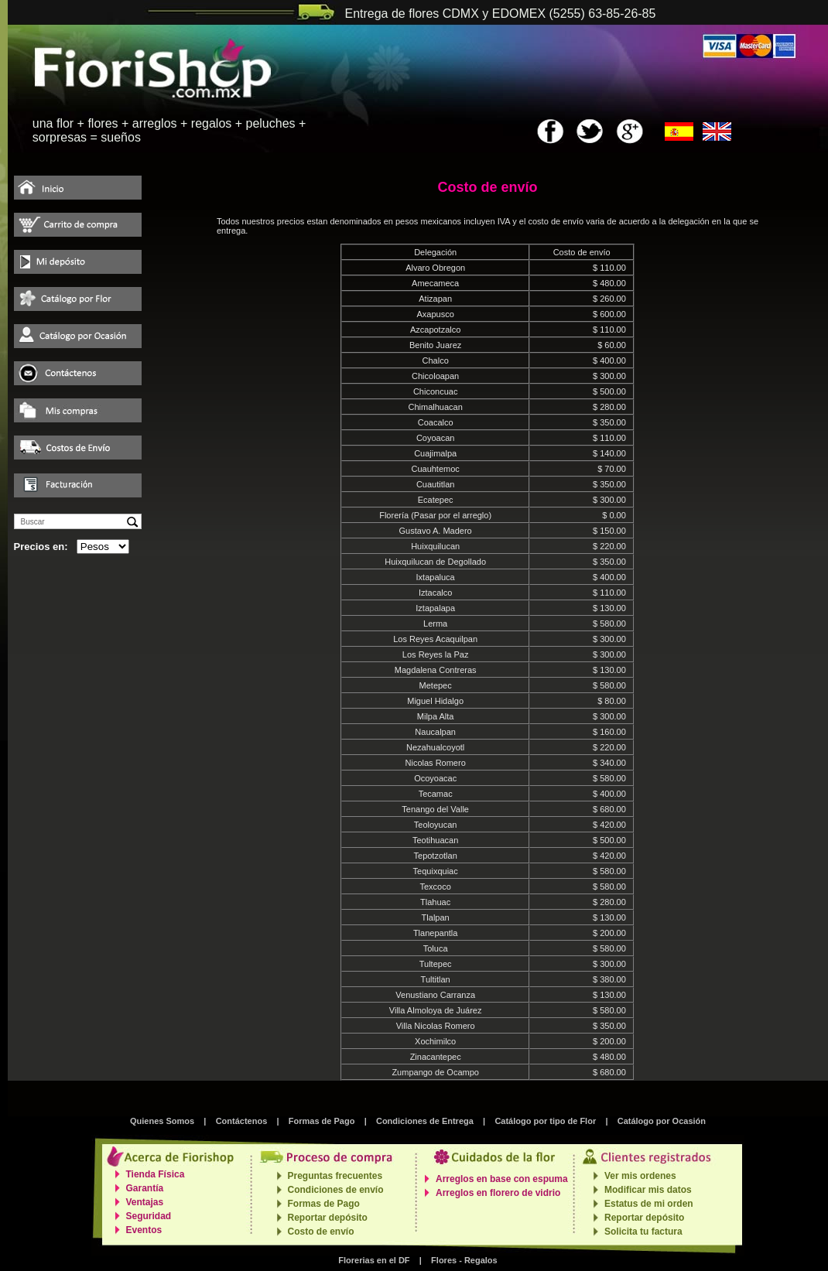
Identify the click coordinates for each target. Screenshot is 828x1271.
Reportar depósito (328, 1217)
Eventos (144, 1230)
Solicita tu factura (643, 1231)
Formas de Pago (322, 1121)
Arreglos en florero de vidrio (498, 1192)
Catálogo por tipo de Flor (545, 1121)
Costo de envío (321, 1231)
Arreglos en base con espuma (502, 1179)
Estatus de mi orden (648, 1203)
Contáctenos (242, 1121)
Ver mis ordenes (640, 1175)
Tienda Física (155, 1174)
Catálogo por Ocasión (662, 1121)
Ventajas (145, 1202)
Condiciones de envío (336, 1189)
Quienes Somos (162, 1121)
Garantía (145, 1188)
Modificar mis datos (648, 1189)
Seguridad (149, 1216)
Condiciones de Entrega (425, 1121)
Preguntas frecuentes (335, 1175)
